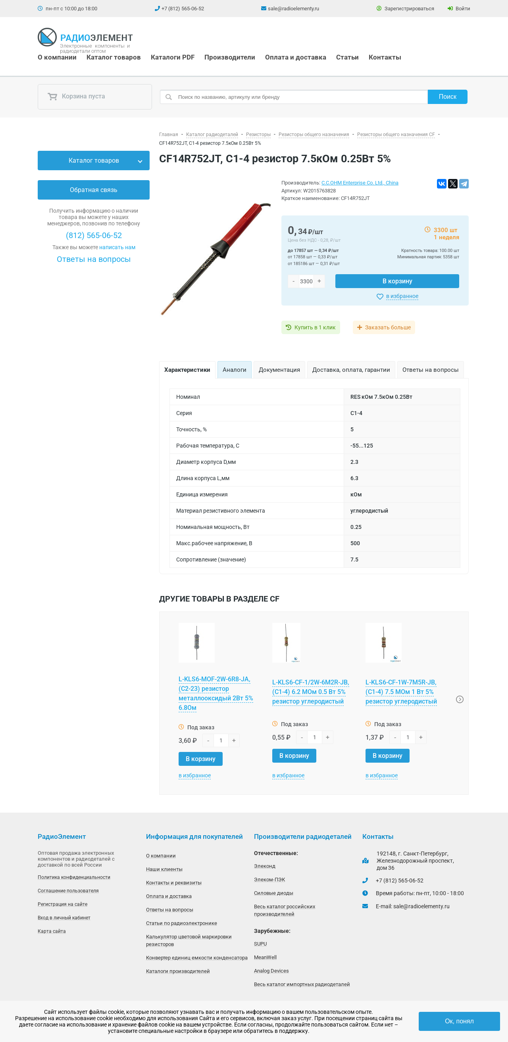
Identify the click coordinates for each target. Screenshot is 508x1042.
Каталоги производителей (178, 971)
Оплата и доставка (295, 57)
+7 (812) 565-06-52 (183, 9)
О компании (57, 57)
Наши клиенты (164, 869)
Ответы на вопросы (94, 259)
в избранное (402, 296)
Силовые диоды (273, 893)
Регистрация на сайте (62, 904)
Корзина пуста (76, 96)
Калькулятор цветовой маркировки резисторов (189, 940)
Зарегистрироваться (405, 9)
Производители (229, 57)
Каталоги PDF (172, 57)
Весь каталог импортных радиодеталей (302, 984)
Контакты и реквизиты (174, 883)
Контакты (385, 57)
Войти (459, 9)
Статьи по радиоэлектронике (181, 923)
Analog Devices (271, 971)
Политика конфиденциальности (74, 877)
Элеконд (264, 866)
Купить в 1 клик (315, 327)
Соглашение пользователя (68, 891)
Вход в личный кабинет (64, 918)
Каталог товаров (114, 57)
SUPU (260, 944)
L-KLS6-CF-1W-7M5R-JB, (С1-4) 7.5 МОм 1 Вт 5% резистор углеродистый (401, 692)
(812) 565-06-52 (94, 235)
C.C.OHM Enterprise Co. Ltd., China (359, 183)
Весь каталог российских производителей (284, 910)
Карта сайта (52, 931)
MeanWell (265, 957)
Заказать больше (388, 327)
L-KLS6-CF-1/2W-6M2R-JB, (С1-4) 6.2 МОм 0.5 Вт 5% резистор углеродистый (310, 692)
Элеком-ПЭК (269, 879)
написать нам (117, 247)
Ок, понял (459, 1021)
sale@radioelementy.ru (293, 9)
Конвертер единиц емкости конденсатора (197, 958)
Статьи (347, 57)
